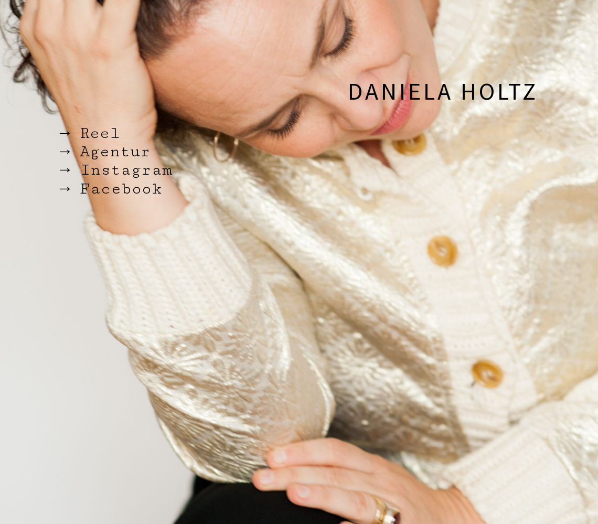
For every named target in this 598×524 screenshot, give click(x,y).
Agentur (115, 151)
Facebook (121, 188)
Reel (100, 133)
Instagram (126, 170)
